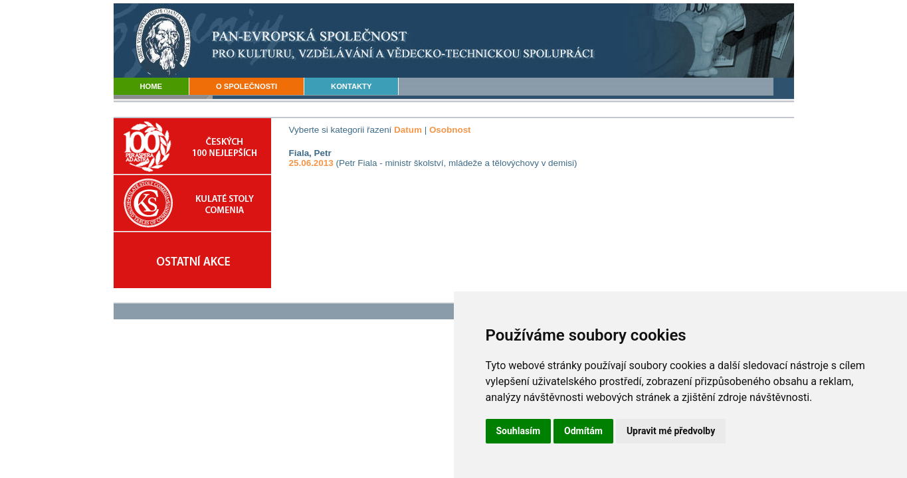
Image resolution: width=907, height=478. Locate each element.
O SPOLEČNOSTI (246, 86)
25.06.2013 (311, 163)
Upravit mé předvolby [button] (671, 431)
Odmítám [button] (583, 431)
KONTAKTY (351, 86)
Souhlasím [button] (518, 431)
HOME (151, 86)
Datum (408, 130)
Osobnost (450, 130)
